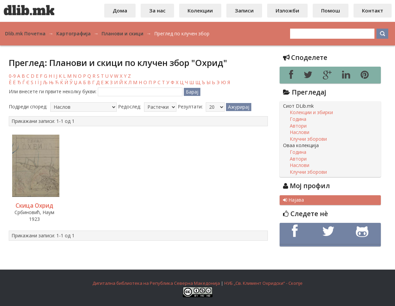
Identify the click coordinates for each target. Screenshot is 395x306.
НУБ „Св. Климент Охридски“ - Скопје (263, 283)
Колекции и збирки (311, 112)
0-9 (12, 76)
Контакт (372, 10)
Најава (293, 200)
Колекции (200, 10)
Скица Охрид (34, 205)
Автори (298, 126)
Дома (120, 10)
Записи (244, 10)
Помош (330, 10)
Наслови (299, 132)
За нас (157, 10)
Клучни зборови (308, 139)
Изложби (287, 10)
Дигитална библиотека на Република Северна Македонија (156, 283)
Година (298, 119)
